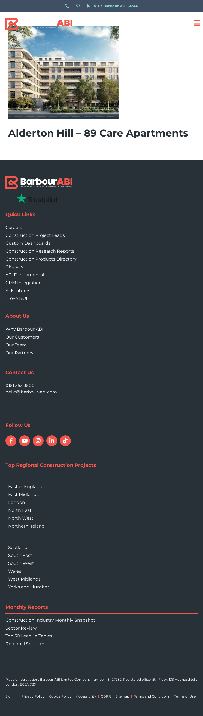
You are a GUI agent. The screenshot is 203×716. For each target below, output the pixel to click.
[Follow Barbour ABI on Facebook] (10, 440)
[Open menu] (196, 23)
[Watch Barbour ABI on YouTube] (24, 440)
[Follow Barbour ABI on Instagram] (38, 440)
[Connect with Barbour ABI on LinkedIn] (51, 440)
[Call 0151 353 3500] (68, 6)
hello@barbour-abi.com (31, 392)
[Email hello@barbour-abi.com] (79, 6)
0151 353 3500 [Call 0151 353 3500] (20, 385)
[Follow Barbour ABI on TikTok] (65, 440)
